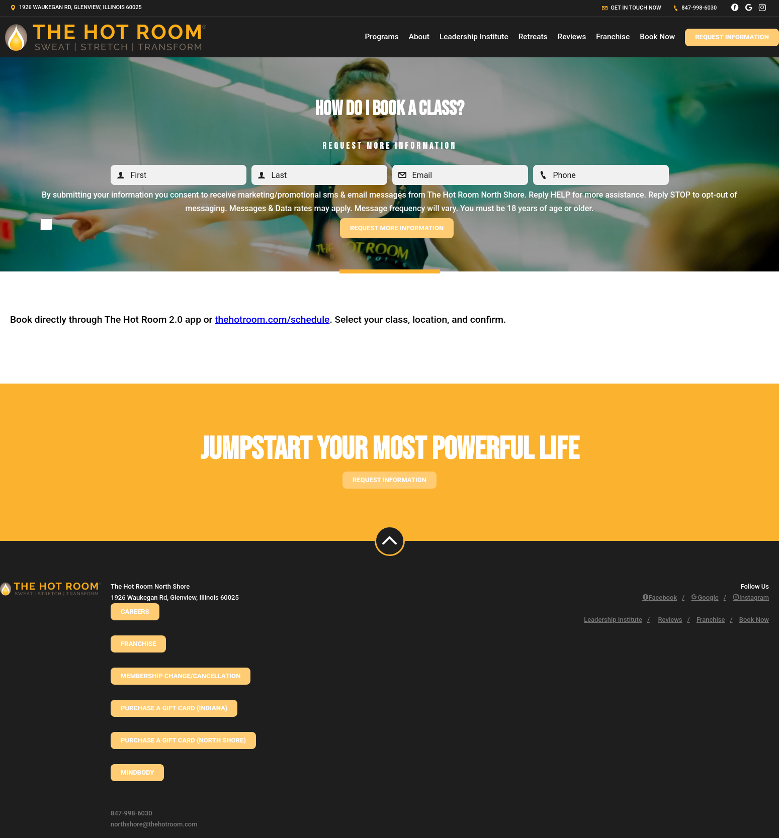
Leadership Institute (474, 36)
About (419, 36)
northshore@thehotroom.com (154, 824)
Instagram (751, 597)
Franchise (613, 36)
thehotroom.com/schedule (272, 319)
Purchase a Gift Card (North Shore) (183, 740)
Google (704, 597)
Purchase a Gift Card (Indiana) (174, 708)
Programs (382, 36)
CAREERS (135, 611)
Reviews (571, 36)
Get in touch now (631, 8)
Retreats (533, 36)
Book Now (657, 36)
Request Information (732, 37)
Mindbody (137, 772)
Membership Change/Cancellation (180, 676)
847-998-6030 (695, 8)
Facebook (659, 597)
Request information (389, 480)
